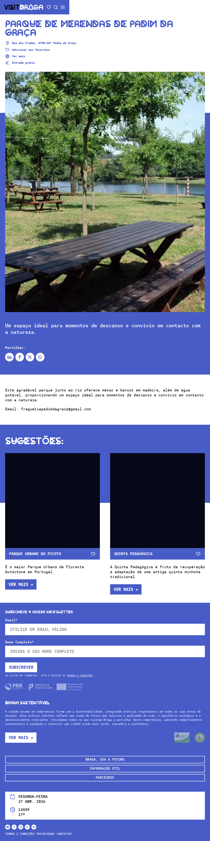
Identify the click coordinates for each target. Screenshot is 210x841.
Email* (11, 620)
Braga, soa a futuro (105, 759)
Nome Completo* (19, 642)
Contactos (64, 834)
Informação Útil (105, 768)
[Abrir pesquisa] (55, 7)
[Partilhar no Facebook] (19, 357)
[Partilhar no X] (30, 357)
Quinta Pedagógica (133, 553)
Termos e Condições (80, 675)
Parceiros (105, 777)
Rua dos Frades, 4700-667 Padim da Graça (40, 43)
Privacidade (46, 834)
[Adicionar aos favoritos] (27, 49)
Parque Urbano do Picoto (35, 553)
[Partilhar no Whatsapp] (40, 357)
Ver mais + (21, 584)
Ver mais (15, 56)
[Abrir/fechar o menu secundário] (62, 7)
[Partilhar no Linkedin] (9, 357)
